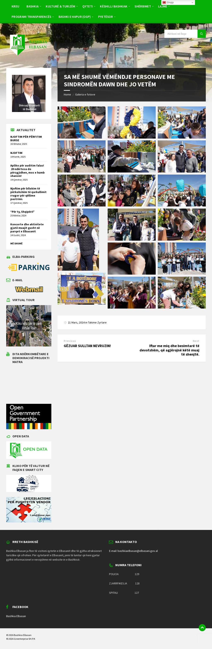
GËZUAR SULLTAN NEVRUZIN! (87, 345)
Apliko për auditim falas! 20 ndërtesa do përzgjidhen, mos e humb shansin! (27, 171)
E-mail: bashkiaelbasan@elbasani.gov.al (133, 551)
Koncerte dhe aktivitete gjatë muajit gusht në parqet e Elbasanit (27, 227)
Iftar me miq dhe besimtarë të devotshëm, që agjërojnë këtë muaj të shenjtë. (169, 350)
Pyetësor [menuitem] (105, 17)
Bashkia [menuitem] (32, 6)
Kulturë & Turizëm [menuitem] (60, 6)
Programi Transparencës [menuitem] (31, 17)
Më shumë (16, 243)
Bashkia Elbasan (16, 616)
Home (67, 94)
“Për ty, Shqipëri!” (22, 212)
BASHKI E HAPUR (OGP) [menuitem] (75, 17)
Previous (70, 341)
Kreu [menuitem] (15, 6)
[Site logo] (28, 60)
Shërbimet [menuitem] (143, 6)
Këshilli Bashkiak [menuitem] (113, 6)
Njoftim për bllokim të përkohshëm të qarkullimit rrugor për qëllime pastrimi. (28, 194)
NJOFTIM (16, 153)
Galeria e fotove (85, 94)
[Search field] (185, 34)
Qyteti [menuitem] (87, 6)
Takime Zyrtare (97, 322)
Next (196, 341)
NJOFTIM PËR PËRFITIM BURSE (26, 138)
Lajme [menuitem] (162, 6)
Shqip (168, 2)
